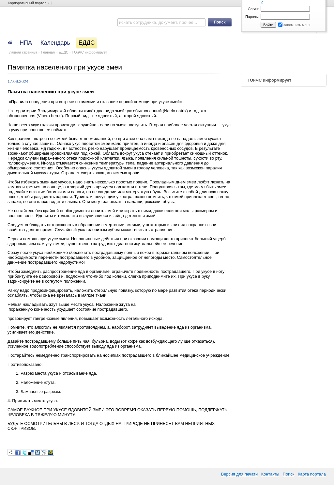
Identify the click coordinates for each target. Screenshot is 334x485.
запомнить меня (297, 25)
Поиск (288, 474)
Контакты (270, 474)
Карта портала (312, 474)
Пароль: (252, 17)
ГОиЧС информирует (89, 52)
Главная (47, 52)
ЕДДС (63, 52)
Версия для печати (239, 474)
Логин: (253, 9)
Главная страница (22, 52)
